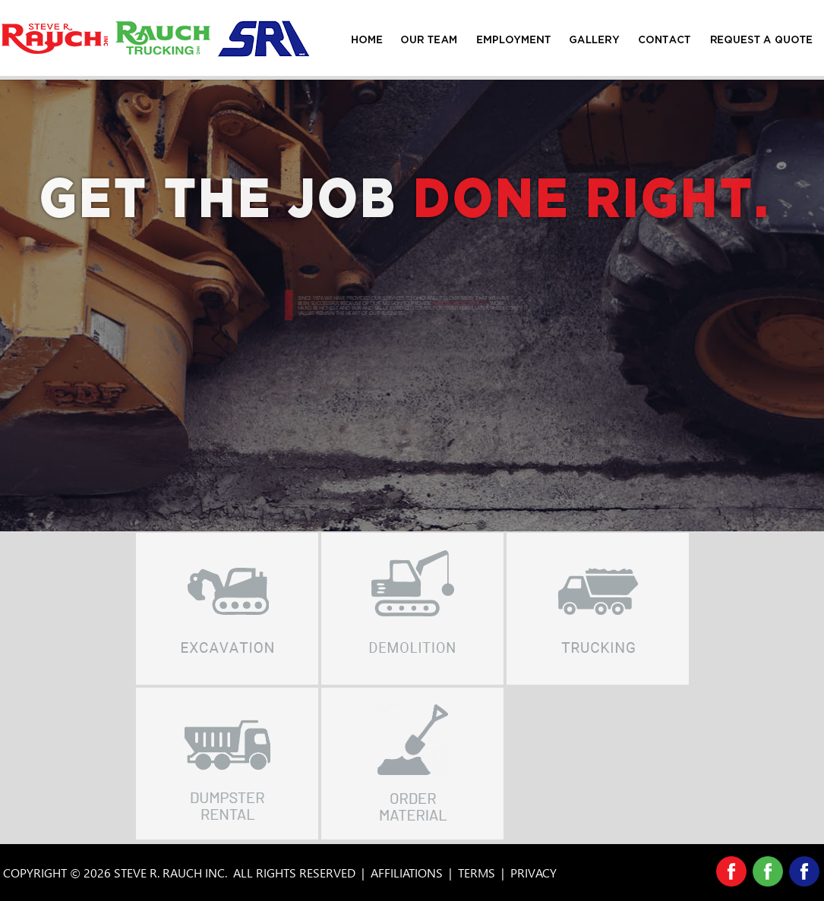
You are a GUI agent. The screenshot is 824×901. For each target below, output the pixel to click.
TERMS (476, 873)
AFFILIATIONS (407, 873)
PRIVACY (533, 873)
